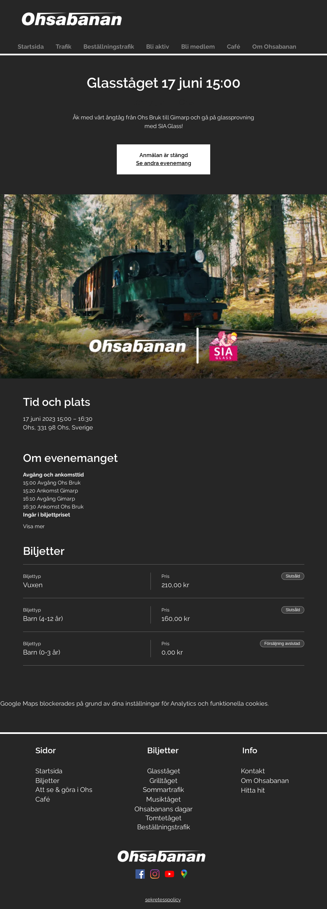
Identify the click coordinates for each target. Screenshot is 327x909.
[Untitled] (184, 874)
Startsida (48, 771)
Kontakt (253, 771)
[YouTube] (169, 874)
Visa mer (34, 526)
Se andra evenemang (163, 163)
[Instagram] (154, 874)
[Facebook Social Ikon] (140, 874)
